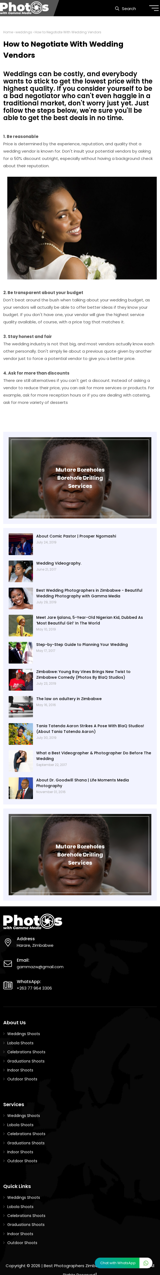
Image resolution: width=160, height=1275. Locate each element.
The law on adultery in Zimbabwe (69, 698)
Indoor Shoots (20, 1070)
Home (8, 32)
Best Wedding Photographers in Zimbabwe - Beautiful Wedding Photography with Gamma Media (89, 593)
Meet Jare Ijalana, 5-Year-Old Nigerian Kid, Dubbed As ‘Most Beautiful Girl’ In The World (89, 620)
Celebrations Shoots (26, 1052)
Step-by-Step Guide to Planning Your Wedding (82, 644)
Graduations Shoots (26, 1061)
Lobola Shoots (20, 1043)
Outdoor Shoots (22, 1079)
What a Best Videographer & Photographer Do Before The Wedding (93, 755)
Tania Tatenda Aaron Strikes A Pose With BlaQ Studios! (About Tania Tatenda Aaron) (90, 728)
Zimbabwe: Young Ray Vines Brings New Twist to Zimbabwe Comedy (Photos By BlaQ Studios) (83, 674)
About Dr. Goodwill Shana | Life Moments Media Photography (82, 782)
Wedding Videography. (58, 563)
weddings (23, 32)
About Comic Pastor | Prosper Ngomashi (76, 536)
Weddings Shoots (23, 1033)
